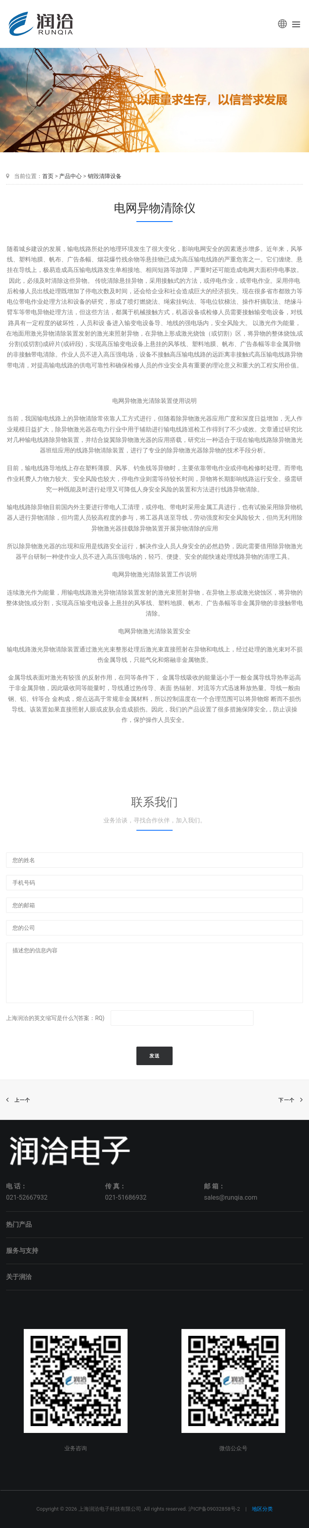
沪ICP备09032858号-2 (214, 1509)
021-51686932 (125, 1197)
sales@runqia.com (230, 1197)
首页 (48, 176)
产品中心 (70, 176)
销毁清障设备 (105, 176)
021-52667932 (26, 1197)
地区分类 (262, 1509)
